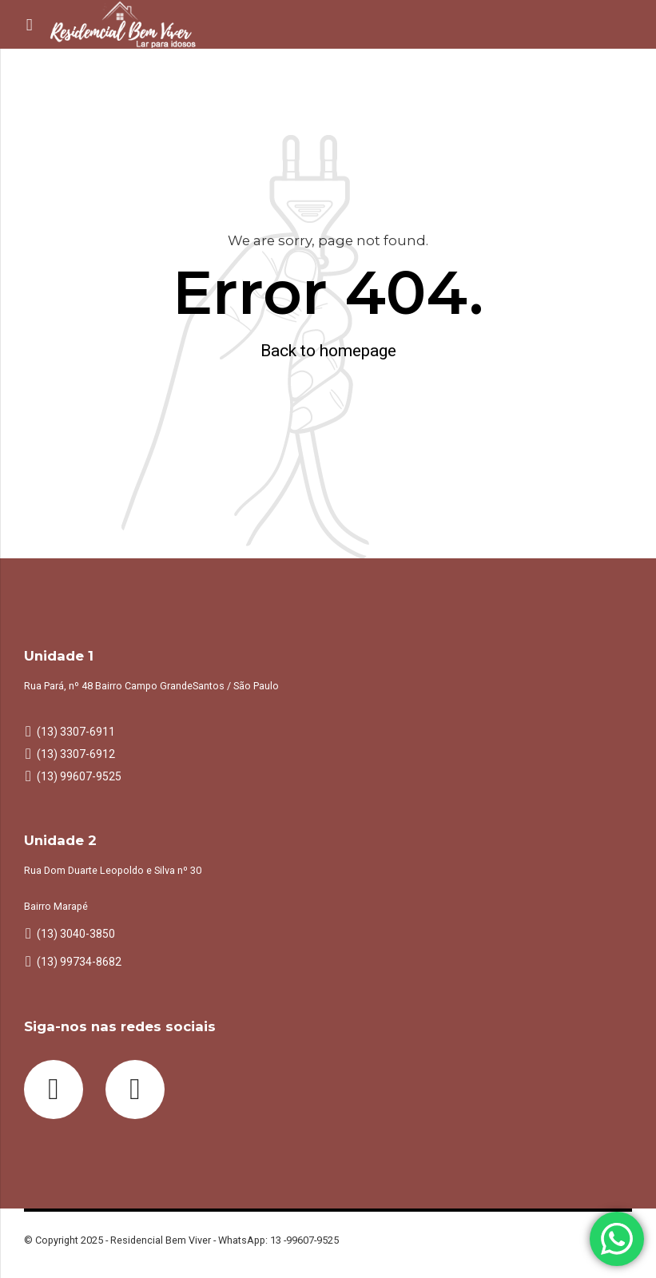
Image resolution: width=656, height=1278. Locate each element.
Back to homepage (328, 350)
